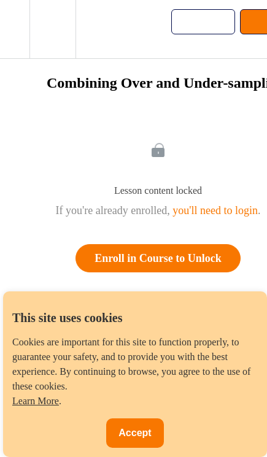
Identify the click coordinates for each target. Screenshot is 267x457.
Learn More (35, 401)
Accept (134, 433)
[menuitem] (52, 29)
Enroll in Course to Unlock (158, 258)
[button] (14, 29)
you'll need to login (215, 210)
